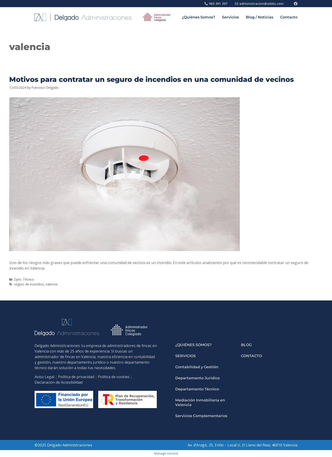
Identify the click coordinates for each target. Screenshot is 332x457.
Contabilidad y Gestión (196, 367)
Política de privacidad (76, 376)
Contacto (288, 17)
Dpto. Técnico (24, 279)
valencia (51, 284)
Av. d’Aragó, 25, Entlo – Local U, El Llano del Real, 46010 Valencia (242, 445)
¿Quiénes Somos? (198, 17)
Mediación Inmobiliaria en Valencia (200, 402)
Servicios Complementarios (201, 416)
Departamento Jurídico (197, 378)
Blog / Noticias (259, 17)
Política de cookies (114, 376)
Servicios (230, 17)
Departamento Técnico (197, 389)
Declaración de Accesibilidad (59, 382)
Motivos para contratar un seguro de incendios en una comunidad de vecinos (151, 79)
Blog (246, 345)
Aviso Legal (44, 376)
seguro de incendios (29, 284)
